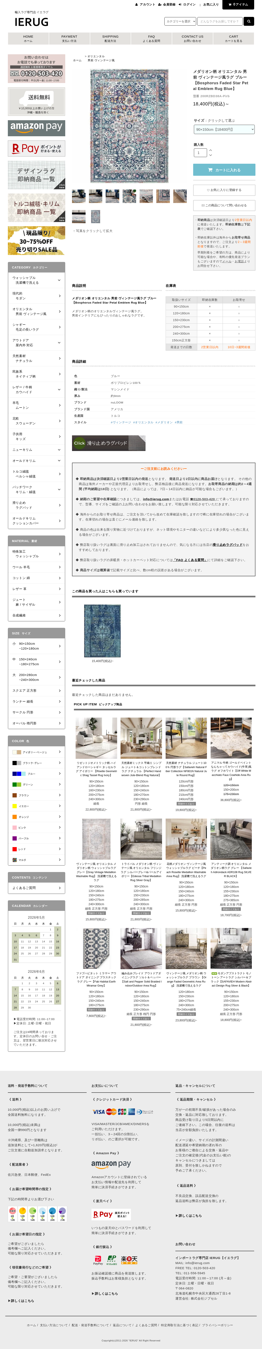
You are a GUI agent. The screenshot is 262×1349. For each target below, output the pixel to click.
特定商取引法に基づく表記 (179, 1325)
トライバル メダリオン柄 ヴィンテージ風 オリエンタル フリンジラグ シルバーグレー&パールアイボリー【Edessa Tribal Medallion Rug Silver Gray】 (141, 872)
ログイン (189, 4)
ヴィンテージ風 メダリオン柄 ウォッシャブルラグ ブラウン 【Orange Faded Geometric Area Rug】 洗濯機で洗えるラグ (186, 979)
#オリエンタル (143, 422)
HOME (28, 39)
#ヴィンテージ (121, 422)
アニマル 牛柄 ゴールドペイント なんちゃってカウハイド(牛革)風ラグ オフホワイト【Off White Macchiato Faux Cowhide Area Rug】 (231, 771)
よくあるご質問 (146, 1325)
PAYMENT (69, 39)
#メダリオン (164, 422)
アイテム (237, 4)
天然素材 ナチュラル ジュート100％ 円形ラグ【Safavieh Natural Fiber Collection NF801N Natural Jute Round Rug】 (186, 769)
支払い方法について (54, 1325)
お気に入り (211, 4)
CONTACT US (192, 39)
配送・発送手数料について (90, 1325)
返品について (122, 1325)
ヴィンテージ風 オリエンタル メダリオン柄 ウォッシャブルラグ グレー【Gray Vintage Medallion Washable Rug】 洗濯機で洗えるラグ (96, 872)
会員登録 (169, 4)
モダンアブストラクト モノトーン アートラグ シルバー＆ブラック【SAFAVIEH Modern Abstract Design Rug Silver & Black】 (231, 979)
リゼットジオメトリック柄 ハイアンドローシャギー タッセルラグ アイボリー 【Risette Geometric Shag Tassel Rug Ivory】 (96, 769)
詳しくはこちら (22, 1301)
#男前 (179, 422)
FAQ (151, 39)
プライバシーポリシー (217, 1325)
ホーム (77, 60)
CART (233, 39)
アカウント (147, 4)
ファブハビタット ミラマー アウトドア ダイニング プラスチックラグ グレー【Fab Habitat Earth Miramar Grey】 (96, 979)
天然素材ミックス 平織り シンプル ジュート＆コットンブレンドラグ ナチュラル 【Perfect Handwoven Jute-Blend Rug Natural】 (141, 769)
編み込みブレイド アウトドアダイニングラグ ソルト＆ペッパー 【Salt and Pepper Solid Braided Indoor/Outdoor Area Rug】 (141, 979)
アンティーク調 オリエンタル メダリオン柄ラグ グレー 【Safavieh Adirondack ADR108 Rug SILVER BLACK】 (231, 870)
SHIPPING (110, 39)
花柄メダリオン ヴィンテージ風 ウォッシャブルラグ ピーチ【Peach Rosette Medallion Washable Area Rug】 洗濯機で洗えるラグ (186, 870)
